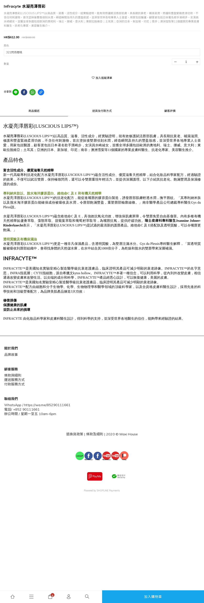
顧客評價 (170, 110)
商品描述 (34, 110)
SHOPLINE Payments (108, 490)
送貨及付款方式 (102, 110)
